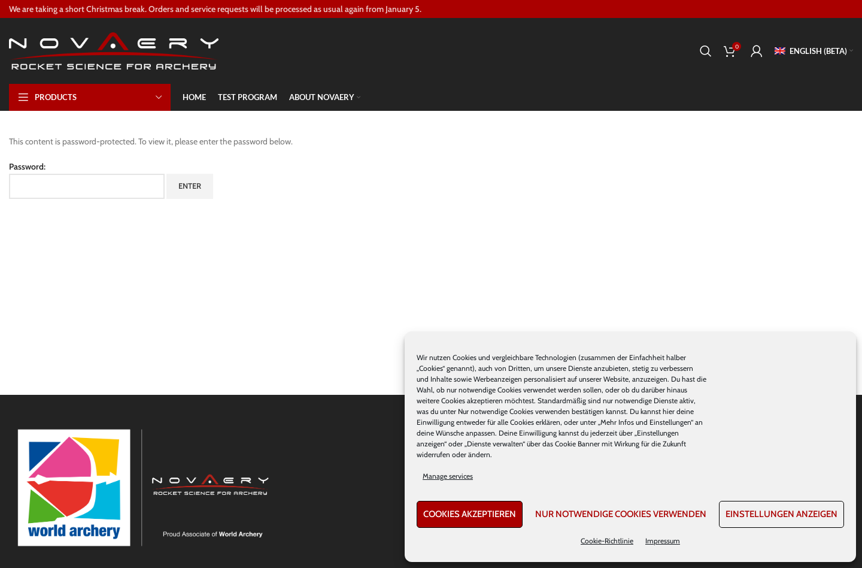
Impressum (662, 540)
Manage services (448, 476)
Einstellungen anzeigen (781, 514)
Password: (87, 179)
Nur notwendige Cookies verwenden (620, 514)
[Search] (706, 51)
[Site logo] (113, 49)
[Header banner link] (431, 9)
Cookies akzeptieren (469, 514)
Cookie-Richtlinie (607, 540)
